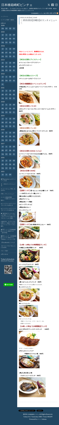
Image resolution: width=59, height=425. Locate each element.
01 (14, 28)
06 (10, 39)
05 (14, 39)
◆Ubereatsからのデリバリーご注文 (8, 180)
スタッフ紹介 (4, 251)
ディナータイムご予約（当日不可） (8, 189)
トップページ (4, 16)
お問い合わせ (4, 254)
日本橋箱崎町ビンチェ (17, 5)
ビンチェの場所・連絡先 (7, 20)
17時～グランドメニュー (7, 194)
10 (10, 35)
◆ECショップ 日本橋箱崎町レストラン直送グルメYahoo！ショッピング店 (8, 238)
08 (3, 39)
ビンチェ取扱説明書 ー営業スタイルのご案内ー (8, 199)
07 (6, 39)
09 (14, 35)
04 (3, 28)
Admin (44, 419)
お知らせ (3, 23)
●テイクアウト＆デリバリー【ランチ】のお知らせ (8, 204)
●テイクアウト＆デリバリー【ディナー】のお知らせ (8, 209)
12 (2, 35)
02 (10, 28)
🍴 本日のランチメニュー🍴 (8, 184)
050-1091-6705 (51, 13)
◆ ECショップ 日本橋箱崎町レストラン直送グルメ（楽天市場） (8, 231)
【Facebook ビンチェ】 (8, 242)
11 (6, 35)
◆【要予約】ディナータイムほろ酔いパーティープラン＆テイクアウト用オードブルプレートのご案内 (8, 216)
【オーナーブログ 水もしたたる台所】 (8, 246)
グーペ (39, 419)
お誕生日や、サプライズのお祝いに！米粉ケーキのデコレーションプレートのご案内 (8, 224)
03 (6, 28)
